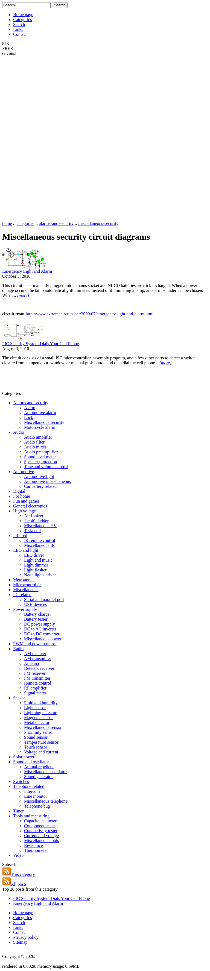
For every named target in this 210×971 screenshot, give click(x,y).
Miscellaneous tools (41, 840)
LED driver (34, 555)
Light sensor (35, 707)
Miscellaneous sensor (43, 727)
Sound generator (38, 776)
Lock (28, 417)
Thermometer (36, 850)
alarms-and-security (56, 223)
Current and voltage (41, 835)
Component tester (39, 825)
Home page (23, 14)
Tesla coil (32, 530)
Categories (22, 19)
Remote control (37, 683)
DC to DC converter (41, 634)
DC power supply (39, 624)
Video (18, 855)
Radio (18, 648)
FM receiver (35, 673)
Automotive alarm (40, 412)
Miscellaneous (25, 589)
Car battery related (40, 486)
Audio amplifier (38, 437)
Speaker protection (40, 461)
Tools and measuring (31, 816)
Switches (21, 781)
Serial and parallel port (44, 599)
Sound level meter (40, 456)
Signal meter (35, 693)
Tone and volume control (46, 466)
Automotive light (39, 476)
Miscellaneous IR (39, 545)
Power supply (25, 609)
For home (21, 496)
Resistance (33, 845)
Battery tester (36, 619)
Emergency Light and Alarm (27, 271)
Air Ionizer (33, 516)
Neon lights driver (40, 575)
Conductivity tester (40, 830)
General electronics (30, 506)
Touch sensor (35, 747)
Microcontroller (27, 584)
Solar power (23, 757)
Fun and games (26, 501)
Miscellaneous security (44, 422)
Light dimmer (36, 565)
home (7, 223)
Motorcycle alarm (39, 427)
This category (18, 874)
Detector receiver (39, 668)
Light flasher (35, 570)
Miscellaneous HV (40, 525)
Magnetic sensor (38, 717)
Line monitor (35, 796)
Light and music (38, 560)
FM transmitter (37, 678)
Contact (20, 34)
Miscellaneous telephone (46, 801)
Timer (18, 811)
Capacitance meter (40, 821)
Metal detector (36, 722)
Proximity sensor (39, 732)
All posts (14, 884)
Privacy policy (26, 937)
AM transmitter (37, 658)
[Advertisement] (24, 138)
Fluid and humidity (41, 702)
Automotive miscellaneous (47, 481)
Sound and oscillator (31, 761)
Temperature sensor (41, 742)
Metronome (23, 579)
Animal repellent (39, 766)
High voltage (24, 511)
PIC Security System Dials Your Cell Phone (40, 343)
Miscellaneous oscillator (45, 771)
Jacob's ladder (36, 520)
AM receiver (35, 653)
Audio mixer (35, 447)
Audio (18, 432)
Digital (19, 491)
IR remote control (39, 540)
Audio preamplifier (41, 452)
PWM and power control (35, 643)
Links (18, 29)
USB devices (35, 604)
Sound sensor (36, 737)
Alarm (29, 407)
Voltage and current (41, 752)
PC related (22, 594)
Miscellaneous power (42, 638)
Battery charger (37, 614)
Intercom (32, 791)
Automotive (23, 471)
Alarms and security (30, 402)
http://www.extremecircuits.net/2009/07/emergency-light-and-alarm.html (89, 314)
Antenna (31, 663)
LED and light (25, 550)
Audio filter (34, 442)
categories (25, 223)
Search (19, 24)
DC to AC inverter (40, 629)
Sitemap (20, 942)
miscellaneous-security (98, 223)
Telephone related (28, 786)
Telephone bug (37, 806)
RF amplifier (35, 688)
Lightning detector (40, 712)
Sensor (19, 698)
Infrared (20, 535)
